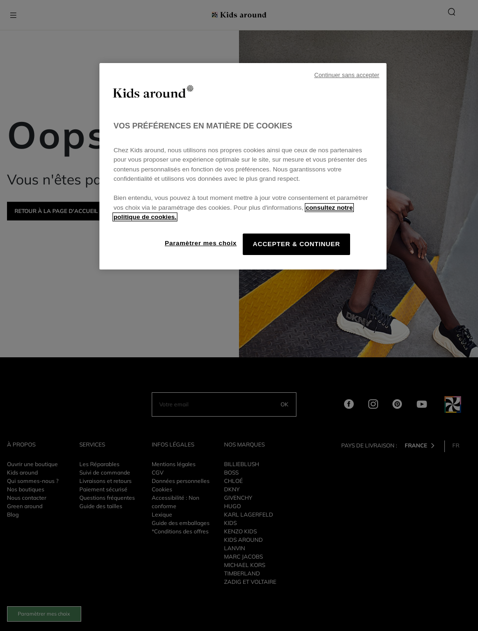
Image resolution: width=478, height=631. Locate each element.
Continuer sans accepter (346, 75)
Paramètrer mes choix (201, 243)
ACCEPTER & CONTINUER (296, 244)
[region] (242, 166)
